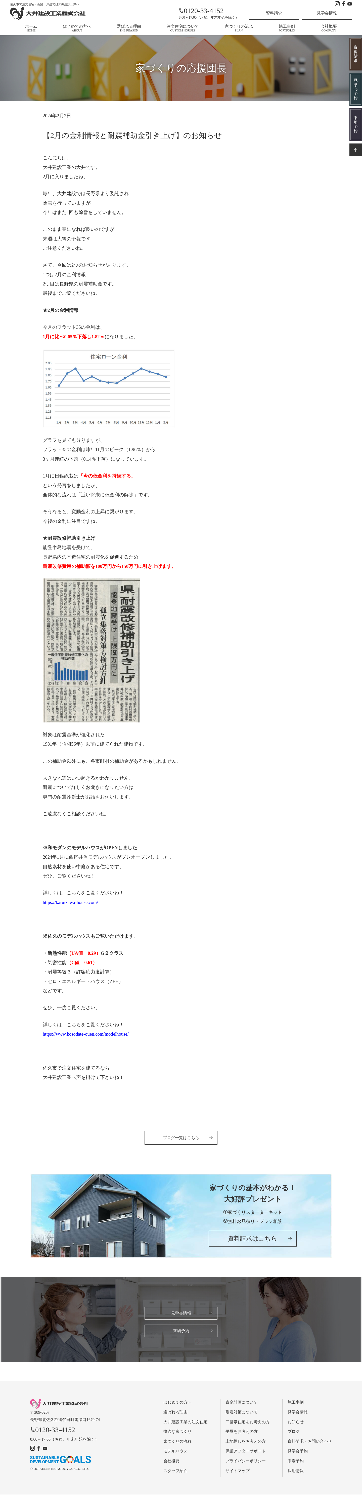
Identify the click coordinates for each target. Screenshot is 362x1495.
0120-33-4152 (201, 11)
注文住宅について (183, 28)
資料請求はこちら (252, 1239)
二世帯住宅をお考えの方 (247, 1422)
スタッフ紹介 (175, 1471)
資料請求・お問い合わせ (310, 1442)
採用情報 (296, 1471)
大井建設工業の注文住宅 (185, 1422)
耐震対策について (241, 1412)
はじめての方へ (77, 28)
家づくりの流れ (239, 28)
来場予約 (181, 1331)
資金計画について (241, 1403)
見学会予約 (298, 1451)
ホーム (31, 28)
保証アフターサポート (245, 1451)
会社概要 (329, 28)
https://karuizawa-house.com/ (70, 902)
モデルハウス (175, 1451)
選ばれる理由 (129, 28)
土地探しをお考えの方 (245, 1442)
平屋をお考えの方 (241, 1432)
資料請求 (274, 13)
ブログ (294, 1432)
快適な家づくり (177, 1432)
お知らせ (296, 1422)
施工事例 (287, 28)
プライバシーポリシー (245, 1461)
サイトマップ (237, 1471)
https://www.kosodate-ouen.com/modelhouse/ (86, 1034)
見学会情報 (327, 13)
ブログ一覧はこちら (181, 1138)
